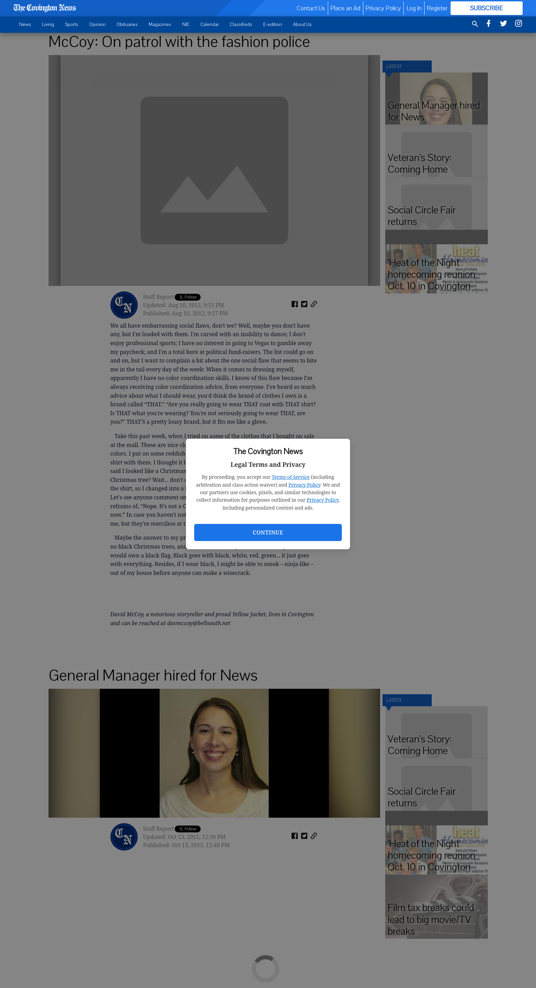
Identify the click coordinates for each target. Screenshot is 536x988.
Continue (268, 532)
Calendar (209, 24)
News (25, 24)
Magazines (160, 24)
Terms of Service (291, 477)
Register (437, 8)
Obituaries (127, 24)
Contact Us (311, 8)
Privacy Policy (304, 485)
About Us (302, 24)
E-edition (272, 24)
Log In (413, 8)
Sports (71, 24)
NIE (185, 24)
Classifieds (241, 24)
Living (48, 24)
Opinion (97, 24)
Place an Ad (345, 8)
